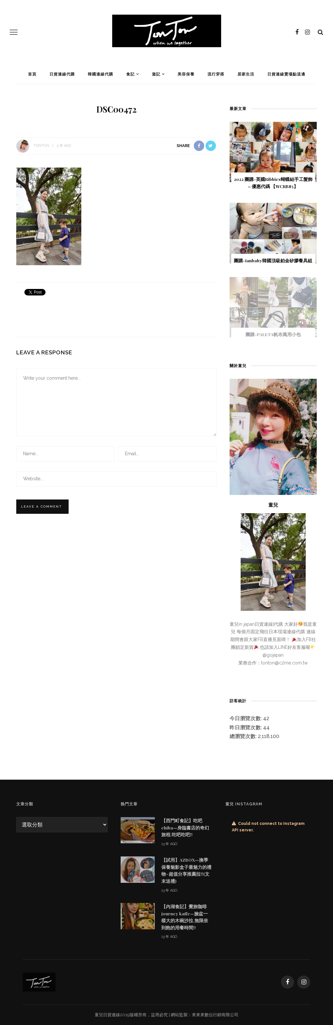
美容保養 (186, 74)
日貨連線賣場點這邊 (286, 74)
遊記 (156, 74)
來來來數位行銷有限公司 (215, 1014)
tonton (41, 146)
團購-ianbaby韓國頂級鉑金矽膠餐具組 (273, 260)
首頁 (32, 74)
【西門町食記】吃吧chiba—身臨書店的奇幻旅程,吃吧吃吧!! (185, 827)
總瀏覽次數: (244, 736)
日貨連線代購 (62, 74)
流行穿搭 (215, 74)
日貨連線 (111, 1014)
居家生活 (245, 74)
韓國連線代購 (100, 74)
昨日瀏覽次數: (246, 727)
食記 (130, 74)
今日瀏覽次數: (246, 718)
